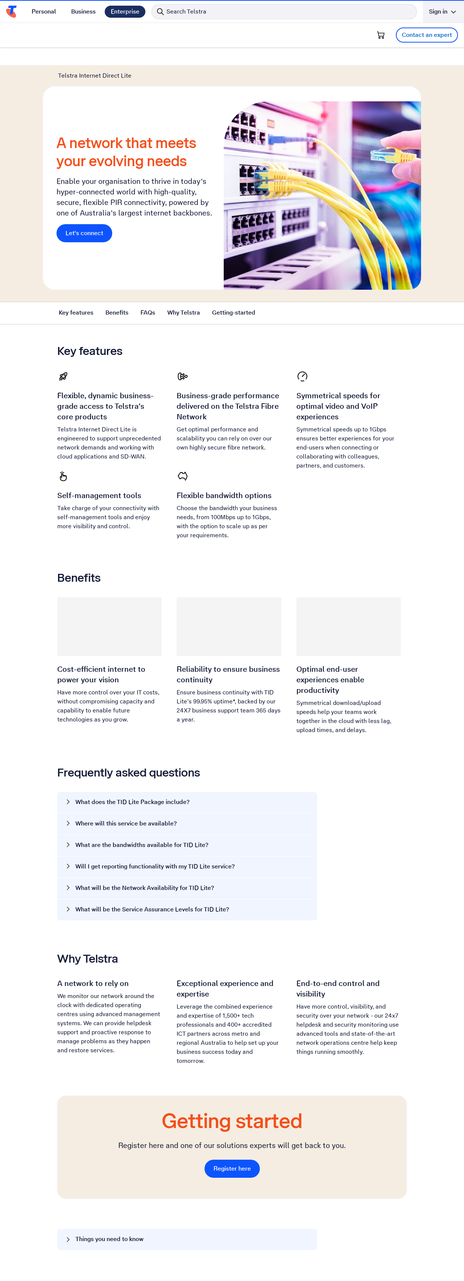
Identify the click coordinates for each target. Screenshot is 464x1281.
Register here (232, 1168)
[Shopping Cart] (381, 35)
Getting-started (233, 312)
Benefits (116, 312)
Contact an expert (427, 35)
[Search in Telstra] (284, 11)
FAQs (147, 312)
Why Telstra (183, 312)
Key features (76, 312)
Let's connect (84, 233)
